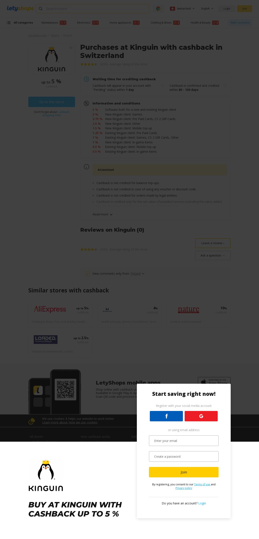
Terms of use (202, 484)
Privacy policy (184, 488)
